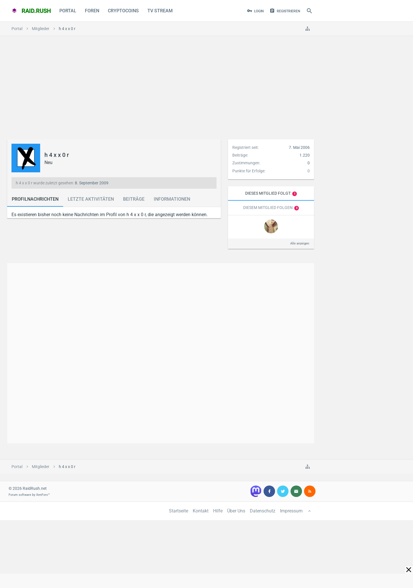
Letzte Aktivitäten (91, 199)
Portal (67, 10)
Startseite (178, 511)
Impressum (291, 511)
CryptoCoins (123, 10)
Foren (92, 10)
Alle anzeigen (299, 243)
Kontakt (201, 511)
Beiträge (134, 199)
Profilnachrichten (35, 199)
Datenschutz (262, 511)
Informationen (172, 199)
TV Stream (160, 10)
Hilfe (218, 511)
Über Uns (236, 511)
